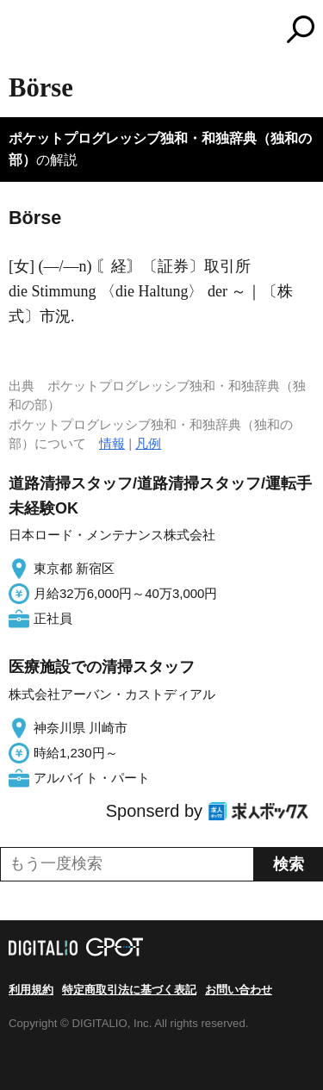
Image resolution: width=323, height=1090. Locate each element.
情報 (112, 443)
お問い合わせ (238, 989)
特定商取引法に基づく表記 (129, 989)
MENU (21, 31)
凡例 (148, 443)
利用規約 (31, 989)
